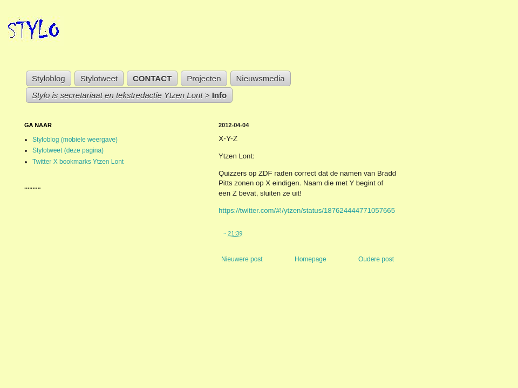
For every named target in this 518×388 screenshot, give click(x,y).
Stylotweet (99, 78)
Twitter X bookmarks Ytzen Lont (78, 161)
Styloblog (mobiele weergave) (75, 139)
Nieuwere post (242, 259)
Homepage (310, 259)
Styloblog (48, 78)
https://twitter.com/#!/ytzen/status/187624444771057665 (307, 210)
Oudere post (376, 259)
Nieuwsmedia (260, 78)
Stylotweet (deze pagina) (68, 150)
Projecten (204, 78)
